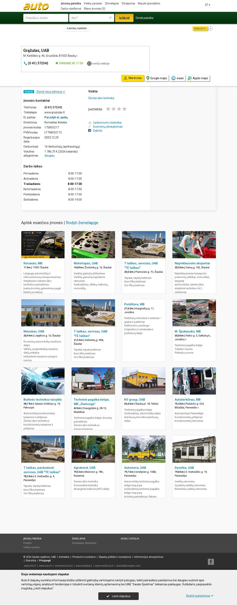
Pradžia (27, 543)
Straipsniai (128, 3)
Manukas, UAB (34, 331)
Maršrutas (90, 543)
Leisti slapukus (118, 596)
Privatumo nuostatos (84, 557)
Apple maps (198, 78)
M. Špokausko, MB (188, 331)
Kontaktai (64, 557)
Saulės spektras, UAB (44, 557)
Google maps (156, 78)
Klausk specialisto (149, 3)
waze (177, 78)
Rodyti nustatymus (199, 595)
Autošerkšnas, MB (188, 399)
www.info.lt (30, 565)
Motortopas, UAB (86, 263)
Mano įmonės (94, 8)
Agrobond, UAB (84, 468)
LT (208, 4)
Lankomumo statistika (104, 122)
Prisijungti (45, 560)
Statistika (31, 560)
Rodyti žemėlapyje (82, 222)
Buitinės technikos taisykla (43, 399)
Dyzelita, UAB (184, 468)
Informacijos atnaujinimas (148, 557)
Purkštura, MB (134, 304)
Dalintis (95, 130)
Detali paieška (144, 17)
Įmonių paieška (71, 3)
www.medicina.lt (104, 565)
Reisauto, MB (33, 263)
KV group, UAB (134, 399)
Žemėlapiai (112, 3)
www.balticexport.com (128, 565)
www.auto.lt (45, 565)
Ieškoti (124, 18)
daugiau (49, 155)
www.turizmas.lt (64, 565)
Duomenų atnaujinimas (105, 126)
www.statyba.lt (84, 565)
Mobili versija (130, 538)
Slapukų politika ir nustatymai (115, 557)
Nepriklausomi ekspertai (192, 263)
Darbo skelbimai (71, 8)
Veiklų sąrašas (93, 3)
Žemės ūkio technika (101, 98)
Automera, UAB (135, 468)
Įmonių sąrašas (76, 28)
